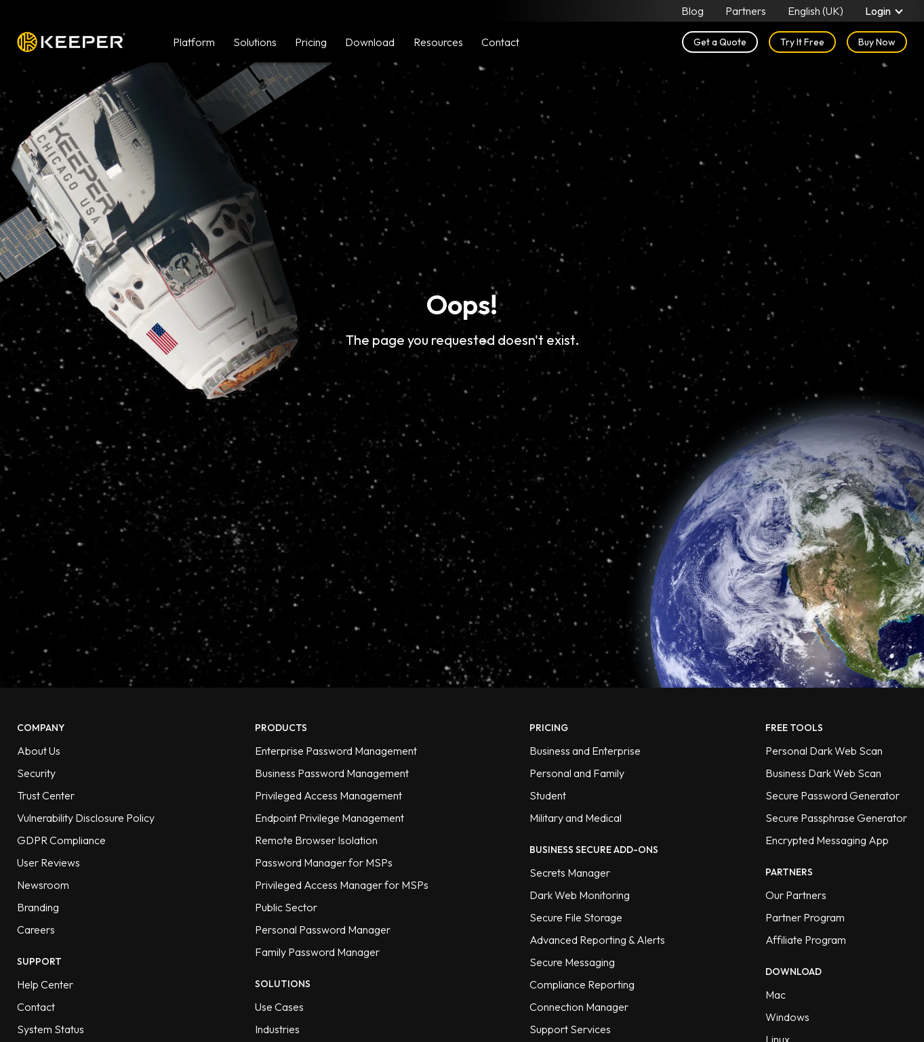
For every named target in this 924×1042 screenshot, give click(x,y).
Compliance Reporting (582, 984)
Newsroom (43, 885)
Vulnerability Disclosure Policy (86, 818)
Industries (277, 1029)
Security (36, 773)
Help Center (45, 984)
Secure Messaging (572, 962)
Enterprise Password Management (336, 750)
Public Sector (286, 907)
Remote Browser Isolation (316, 840)
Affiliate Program (805, 939)
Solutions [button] (255, 42)
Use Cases (279, 1007)
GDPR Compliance (61, 840)
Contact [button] (500, 42)
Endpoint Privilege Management (329, 818)
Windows (787, 1017)
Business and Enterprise (585, 750)
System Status (50, 1029)
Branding (38, 907)
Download (370, 42)
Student (547, 795)
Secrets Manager (569, 872)
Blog (692, 11)
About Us (38, 750)
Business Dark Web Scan (823, 773)
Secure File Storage (575, 917)
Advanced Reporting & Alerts (597, 939)
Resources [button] (438, 42)
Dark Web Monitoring (579, 895)
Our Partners (795, 895)
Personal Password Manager (322, 929)
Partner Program (805, 917)
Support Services (570, 1029)
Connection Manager (578, 1007)
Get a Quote (720, 42)
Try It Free (802, 42)
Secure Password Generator (832, 795)
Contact (36, 1007)
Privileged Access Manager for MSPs (341, 885)
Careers (36, 929)
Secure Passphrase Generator (836, 818)
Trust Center (46, 795)
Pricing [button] (311, 42)
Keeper (71, 42)
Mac (775, 994)
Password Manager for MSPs (324, 862)
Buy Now (877, 42)
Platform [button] (194, 42)
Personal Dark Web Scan (824, 750)
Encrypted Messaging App (827, 840)
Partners (745, 11)
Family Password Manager (317, 952)
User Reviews (48, 862)
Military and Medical (575, 818)
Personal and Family (576, 773)
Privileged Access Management (328, 795)
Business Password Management (332, 773)
